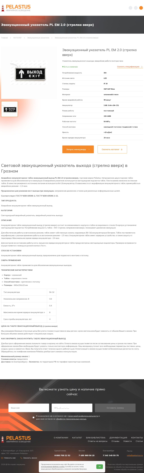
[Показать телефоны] (130, 8)
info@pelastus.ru (135, 455)
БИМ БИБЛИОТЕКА (95, 437)
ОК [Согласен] (100, 466)
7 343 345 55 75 (111, 455)
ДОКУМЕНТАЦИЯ (118, 437)
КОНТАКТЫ (137, 437)
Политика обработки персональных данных (125, 464)
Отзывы (115, 441)
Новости (127, 441)
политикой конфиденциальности (83, 416)
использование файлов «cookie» (53, 466)
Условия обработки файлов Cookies (128, 469)
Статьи (139, 441)
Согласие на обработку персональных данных (124, 467)
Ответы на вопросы (97, 441)
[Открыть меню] (141, 8)
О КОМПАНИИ (61, 437)
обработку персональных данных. (71, 419)
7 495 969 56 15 (86, 455)
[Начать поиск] (136, 8)
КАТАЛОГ (77, 437)
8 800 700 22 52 (62, 455)
